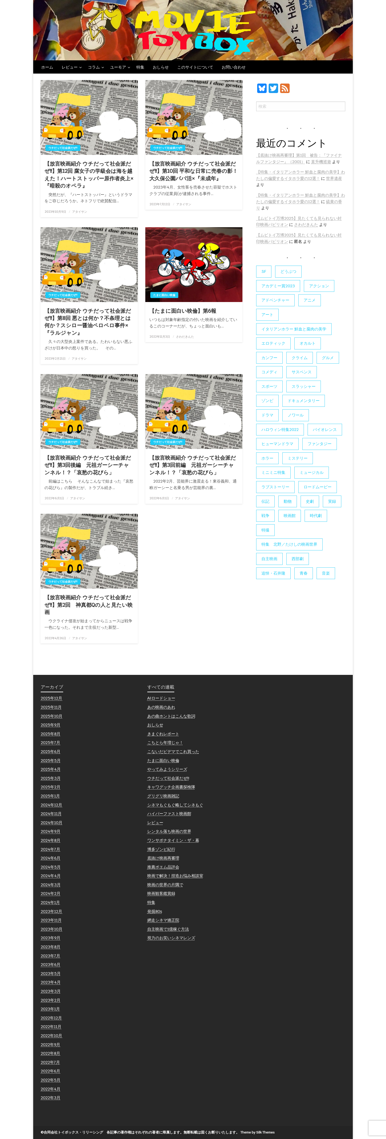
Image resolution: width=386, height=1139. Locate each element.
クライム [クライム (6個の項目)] (300, 357)
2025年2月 (50, 787)
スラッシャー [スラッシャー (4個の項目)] (304, 386)
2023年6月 (50, 964)
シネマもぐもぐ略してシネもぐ (175, 805)
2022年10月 (51, 1035)
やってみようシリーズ (167, 769)
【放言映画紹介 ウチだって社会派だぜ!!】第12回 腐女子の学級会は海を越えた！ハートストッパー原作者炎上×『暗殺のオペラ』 (89, 174)
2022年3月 (50, 1097)
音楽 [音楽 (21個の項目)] (326, 573)
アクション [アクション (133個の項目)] (319, 286)
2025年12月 (51, 698)
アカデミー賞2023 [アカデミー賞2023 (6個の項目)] (278, 286)
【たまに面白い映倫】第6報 (182, 311)
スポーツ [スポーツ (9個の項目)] (269, 386)
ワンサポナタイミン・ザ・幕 (173, 840)
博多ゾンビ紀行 (161, 849)
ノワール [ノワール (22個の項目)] (296, 415)
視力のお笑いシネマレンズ (171, 937)
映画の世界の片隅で (165, 884)
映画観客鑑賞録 (161, 893)
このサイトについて (195, 67)
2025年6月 (50, 751)
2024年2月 (50, 893)
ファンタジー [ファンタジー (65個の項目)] (320, 443)
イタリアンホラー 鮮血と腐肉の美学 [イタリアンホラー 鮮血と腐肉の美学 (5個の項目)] (293, 329)
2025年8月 (50, 733)
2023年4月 (51, 982)
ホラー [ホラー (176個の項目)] (267, 458)
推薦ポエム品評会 (163, 867)
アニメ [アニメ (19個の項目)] (310, 300)
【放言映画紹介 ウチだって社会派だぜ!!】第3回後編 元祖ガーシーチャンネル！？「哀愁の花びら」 (87, 465)
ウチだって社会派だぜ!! (62, 148)
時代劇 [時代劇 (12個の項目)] (316, 515)
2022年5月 (50, 1080)
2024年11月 (51, 813)
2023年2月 (50, 1000)
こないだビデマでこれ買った (173, 751)
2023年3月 (51, 991)
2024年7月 (50, 849)
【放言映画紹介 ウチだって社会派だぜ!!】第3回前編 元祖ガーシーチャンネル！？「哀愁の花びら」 (192, 465)
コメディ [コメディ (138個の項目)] (269, 372)
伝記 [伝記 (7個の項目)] (265, 501)
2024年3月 (51, 884)
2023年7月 (50, 955)
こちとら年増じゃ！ (165, 742)
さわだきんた (185, 337)
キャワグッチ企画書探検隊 (171, 787)
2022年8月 (50, 1053)
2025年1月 (50, 796)
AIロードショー (161, 698)
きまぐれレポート (163, 733)
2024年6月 (50, 858)
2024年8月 (50, 840)
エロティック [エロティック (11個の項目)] (273, 343)
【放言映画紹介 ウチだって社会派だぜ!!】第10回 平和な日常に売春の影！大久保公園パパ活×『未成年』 (193, 171)
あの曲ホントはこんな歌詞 (171, 716)
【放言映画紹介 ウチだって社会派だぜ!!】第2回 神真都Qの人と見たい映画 (88, 605)
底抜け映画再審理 (163, 858)
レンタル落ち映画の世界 (169, 831)
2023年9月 (50, 937)
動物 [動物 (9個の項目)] (288, 501)
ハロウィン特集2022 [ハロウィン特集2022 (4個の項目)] (280, 429)
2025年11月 (51, 707)
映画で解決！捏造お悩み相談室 (175, 875)
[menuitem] (47, 67)
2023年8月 (50, 946)
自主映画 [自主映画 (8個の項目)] (269, 558)
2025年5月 (51, 760)
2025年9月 (50, 724)
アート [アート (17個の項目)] (267, 314)
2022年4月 (50, 1089)
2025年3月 (51, 778)
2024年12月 (51, 805)
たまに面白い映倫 (164, 295)
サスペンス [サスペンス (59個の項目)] (302, 372)
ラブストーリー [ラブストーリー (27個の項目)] (275, 487)
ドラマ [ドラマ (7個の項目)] (267, 415)
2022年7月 (50, 1062)
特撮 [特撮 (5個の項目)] (265, 530)
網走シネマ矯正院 (163, 920)
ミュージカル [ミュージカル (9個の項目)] (312, 472)
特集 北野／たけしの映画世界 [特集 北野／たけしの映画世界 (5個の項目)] (289, 544)
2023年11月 (51, 920)
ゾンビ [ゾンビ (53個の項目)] (267, 400)
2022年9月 (50, 1044)
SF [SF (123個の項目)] (263, 271)
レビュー (70, 67)
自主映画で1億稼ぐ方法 (168, 929)
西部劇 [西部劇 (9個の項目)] (298, 558)
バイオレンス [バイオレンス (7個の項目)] (325, 429)
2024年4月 (51, 875)
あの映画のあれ (161, 707)
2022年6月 (50, 1071)
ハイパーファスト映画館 (169, 813)
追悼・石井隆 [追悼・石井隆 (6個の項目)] (273, 573)
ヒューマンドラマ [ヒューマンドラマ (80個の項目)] (277, 443)
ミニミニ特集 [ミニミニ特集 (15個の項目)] (273, 472)
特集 (140, 67)
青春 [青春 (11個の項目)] (304, 573)
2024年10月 (51, 822)
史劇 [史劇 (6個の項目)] (310, 501)
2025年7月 (50, 742)
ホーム (47, 67)
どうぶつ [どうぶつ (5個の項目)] (288, 271)
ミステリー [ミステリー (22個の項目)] (298, 458)
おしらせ (161, 67)
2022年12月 (51, 1018)
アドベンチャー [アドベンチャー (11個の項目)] (275, 300)
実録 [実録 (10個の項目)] (332, 501)
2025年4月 (51, 769)
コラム (94, 67)
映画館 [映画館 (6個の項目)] (290, 515)
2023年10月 (51, 929)
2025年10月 (51, 716)
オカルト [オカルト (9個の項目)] (308, 343)
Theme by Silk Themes (257, 1132)
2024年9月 (50, 831)
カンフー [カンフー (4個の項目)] (269, 357)
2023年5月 (51, 973)
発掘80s (154, 911)
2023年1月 (50, 1009)
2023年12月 (51, 911)
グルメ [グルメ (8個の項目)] (328, 357)
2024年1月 (50, 902)
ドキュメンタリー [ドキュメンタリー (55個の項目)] (304, 400)
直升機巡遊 (321, 161)
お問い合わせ (234, 67)
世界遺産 (334, 178)
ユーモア (118, 67)
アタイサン (79, 212)
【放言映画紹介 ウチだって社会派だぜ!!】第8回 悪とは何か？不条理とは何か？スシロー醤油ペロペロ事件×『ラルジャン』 (87, 322)
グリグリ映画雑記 (163, 796)
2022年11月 (51, 1026)
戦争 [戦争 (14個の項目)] (265, 515)
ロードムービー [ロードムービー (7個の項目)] (318, 487)
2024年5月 (51, 867)
